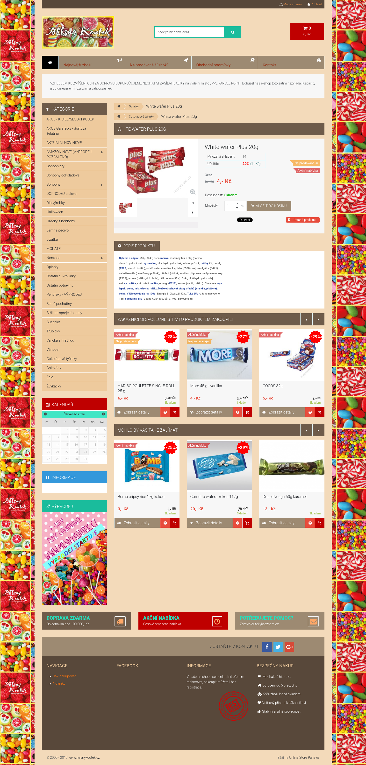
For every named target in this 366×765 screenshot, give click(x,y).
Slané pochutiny (59, 304)
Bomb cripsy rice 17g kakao (141, 496)
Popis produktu (136, 246)
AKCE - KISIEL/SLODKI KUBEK (70, 119)
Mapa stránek (291, 4)
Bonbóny (75, 184)
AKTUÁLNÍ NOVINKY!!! (64, 142)
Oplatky (134, 106)
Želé (50, 377)
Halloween (55, 212)
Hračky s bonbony (61, 221)
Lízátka (52, 239)
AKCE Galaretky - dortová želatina (66, 131)
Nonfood (75, 258)
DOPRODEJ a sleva (62, 193)
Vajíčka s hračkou (60, 340)
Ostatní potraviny (60, 285)
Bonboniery (56, 166)
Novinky (59, 683)
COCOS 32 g (273, 386)
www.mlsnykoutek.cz (84, 757)
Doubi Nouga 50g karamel (285, 496)
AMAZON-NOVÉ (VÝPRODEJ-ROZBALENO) (75, 154)
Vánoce (52, 349)
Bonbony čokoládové (63, 175)
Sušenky (53, 322)
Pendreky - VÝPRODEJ (64, 294)
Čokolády (54, 368)
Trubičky (53, 331)
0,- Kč (307, 31)
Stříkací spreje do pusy (64, 313)
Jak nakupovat (64, 676)
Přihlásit (315, 4)
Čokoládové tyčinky (141, 116)
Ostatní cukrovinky (61, 276)
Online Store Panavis (304, 757)
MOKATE (54, 248)
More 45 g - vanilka (206, 386)
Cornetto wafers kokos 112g (214, 496)
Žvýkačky (54, 386)
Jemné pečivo (58, 230)
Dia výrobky (56, 203)
